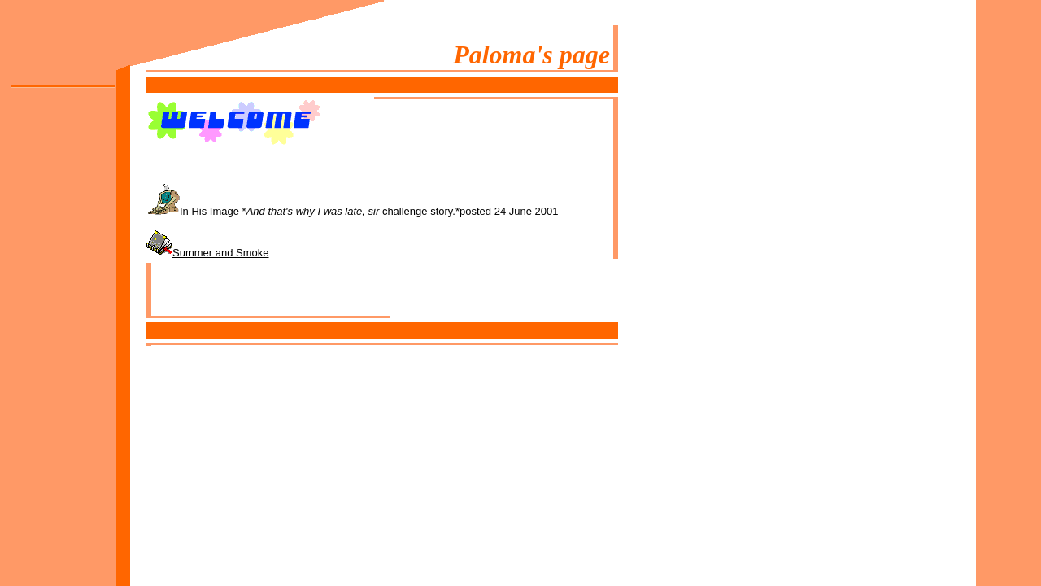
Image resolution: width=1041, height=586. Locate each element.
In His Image (211, 211)
